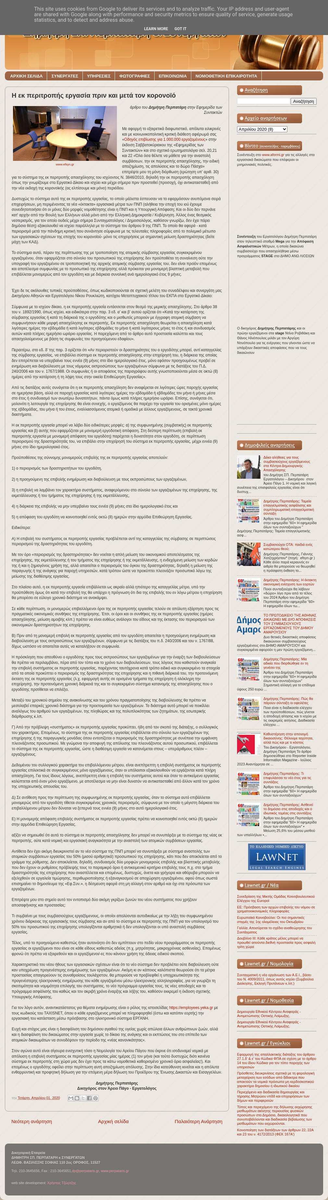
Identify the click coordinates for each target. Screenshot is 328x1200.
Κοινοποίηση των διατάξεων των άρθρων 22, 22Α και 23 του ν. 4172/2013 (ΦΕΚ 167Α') (275, 1132)
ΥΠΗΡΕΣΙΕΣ (99, 76)
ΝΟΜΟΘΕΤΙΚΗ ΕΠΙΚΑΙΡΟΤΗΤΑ (226, 76)
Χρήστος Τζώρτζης (61, 1183)
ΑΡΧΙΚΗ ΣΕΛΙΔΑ (26, 76)
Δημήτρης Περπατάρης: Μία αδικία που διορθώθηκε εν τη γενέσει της (285, 663)
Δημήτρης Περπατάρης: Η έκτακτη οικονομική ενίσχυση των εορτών (289, 582)
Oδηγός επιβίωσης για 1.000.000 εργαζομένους (164, 139)
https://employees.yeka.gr (191, 1007)
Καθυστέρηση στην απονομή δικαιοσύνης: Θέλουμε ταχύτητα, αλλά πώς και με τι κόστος (288, 738)
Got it (180, 29)
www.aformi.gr (273, 155)
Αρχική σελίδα (113, 1121)
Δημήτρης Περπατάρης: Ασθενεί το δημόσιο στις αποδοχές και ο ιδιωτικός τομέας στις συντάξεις (288, 809)
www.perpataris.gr (115, 1171)
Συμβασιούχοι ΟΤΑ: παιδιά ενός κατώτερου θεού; (287, 547)
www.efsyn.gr (65, 164)
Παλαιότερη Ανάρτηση (198, 1121)
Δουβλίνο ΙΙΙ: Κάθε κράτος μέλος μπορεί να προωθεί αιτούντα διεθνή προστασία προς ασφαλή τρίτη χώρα (276, 942)
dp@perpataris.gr (85, 1171)
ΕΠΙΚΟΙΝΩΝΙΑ (173, 76)
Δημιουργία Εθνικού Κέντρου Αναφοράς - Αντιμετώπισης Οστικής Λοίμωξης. (269, 1014)
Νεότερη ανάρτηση (31, 1121)
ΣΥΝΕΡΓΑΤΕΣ (64, 76)
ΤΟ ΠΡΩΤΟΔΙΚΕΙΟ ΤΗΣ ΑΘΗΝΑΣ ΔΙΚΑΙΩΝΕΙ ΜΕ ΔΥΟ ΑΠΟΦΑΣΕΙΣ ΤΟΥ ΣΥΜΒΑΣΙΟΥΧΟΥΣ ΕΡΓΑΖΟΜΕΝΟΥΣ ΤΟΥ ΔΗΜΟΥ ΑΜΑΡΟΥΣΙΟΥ (289, 623)
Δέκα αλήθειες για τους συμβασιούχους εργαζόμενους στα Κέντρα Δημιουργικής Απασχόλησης (286, 463)
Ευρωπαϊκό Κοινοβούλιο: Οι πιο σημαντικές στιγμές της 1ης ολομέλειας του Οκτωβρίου (271, 920)
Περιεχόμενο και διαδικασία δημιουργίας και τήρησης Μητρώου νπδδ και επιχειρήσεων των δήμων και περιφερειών (273, 1096)
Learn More (156, 29)
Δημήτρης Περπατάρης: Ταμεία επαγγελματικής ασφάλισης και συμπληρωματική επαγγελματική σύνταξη (288, 507)
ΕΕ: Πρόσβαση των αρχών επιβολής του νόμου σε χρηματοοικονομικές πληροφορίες (276, 909)
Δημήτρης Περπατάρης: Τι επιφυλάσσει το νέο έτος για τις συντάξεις (287, 778)
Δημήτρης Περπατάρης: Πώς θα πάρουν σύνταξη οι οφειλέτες (288, 701)
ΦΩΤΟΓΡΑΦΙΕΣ (134, 76)
